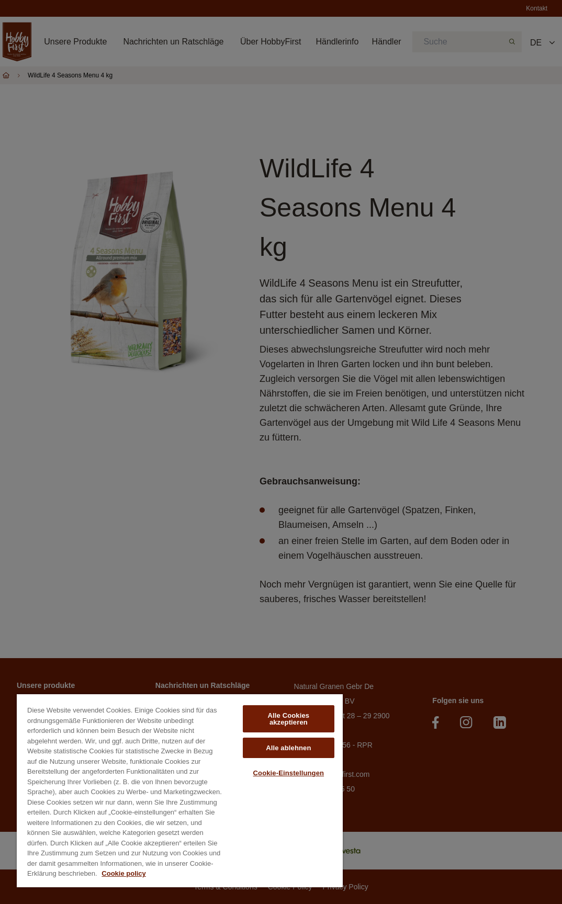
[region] (180, 790)
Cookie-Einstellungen (288, 773)
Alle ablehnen (288, 748)
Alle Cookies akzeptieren (289, 718)
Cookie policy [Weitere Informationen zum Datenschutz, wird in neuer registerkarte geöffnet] (124, 873)
